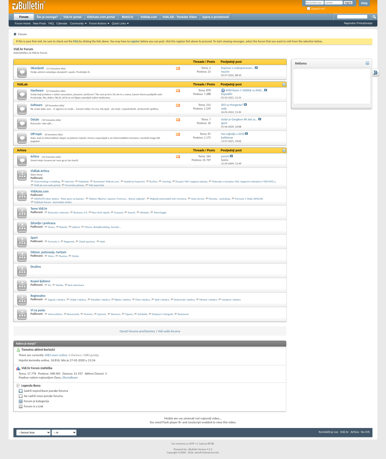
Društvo (36, 267)
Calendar (61, 23)
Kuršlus (153, 181)
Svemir (131, 212)
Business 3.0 (80, 212)
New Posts (39, 23)
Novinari (115, 314)
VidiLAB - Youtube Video (179, 17)
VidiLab (22, 84)
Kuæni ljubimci (40, 281)
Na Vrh (365, 432)
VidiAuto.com (40, 191)
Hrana (51, 227)
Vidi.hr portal (72, 17)
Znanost (118, 212)
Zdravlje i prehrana (43, 223)
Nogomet (69, 241)
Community (77, 23)
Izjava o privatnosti (215, 17)
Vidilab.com (149, 17)
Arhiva (21, 150)
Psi (49, 285)
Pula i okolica (143, 299)
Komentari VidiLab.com (106, 181)
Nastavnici (183, 314)
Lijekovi (76, 227)
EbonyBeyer (70, 377)
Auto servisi (197, 198)
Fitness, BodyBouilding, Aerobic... (103, 227)
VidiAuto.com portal (101, 17)
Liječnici (101, 314)
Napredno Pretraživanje (358, 23)
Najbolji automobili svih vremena (168, 198)
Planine (63, 256)
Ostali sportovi (87, 241)
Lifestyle (144, 212)
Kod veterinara (76, 285)
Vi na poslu (38, 310)
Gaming (166, 181)
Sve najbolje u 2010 (232, 134)
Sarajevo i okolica (231, 299)
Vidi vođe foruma (169, 331)
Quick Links (119, 23)
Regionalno (38, 296)
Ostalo (35, 119)
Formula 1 (53, 241)
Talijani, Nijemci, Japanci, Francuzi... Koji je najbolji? (117, 198)
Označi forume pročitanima (137, 331)
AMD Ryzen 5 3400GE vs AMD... (245, 90)
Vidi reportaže (96, 185)
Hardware (37, 90)
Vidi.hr (344, 432)
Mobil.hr (127, 17)
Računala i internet (58, 212)
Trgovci (129, 314)
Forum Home (23, 23)
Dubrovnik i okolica (184, 299)
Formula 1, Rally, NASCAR (249, 198)
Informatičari (55, 314)
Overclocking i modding (47, 181)
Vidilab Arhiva (40, 171)
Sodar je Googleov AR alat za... (239, 119)
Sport (34, 237)
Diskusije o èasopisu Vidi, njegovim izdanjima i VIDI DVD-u (243, 181)
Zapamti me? (316, 8)
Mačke (59, 285)
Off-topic (36, 134)
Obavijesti (37, 68)
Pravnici (88, 314)
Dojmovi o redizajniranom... (237, 68)
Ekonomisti (73, 314)
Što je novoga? (47, 17)
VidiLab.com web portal (47, 185)
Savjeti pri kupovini (134, 181)
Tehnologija (160, 212)
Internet (69, 181)
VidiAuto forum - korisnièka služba (53, 202)
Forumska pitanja (74, 185)
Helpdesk (84, 181)
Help (364, 3)
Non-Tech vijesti (100, 212)
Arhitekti (142, 314)
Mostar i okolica (208, 299)
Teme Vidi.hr (39, 208)
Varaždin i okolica (100, 299)
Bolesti (63, 227)
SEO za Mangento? (232, 105)
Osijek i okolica (78, 299)
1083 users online (55, 355)
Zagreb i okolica (56, 299)
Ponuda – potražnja (219, 198)
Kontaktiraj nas (328, 432)
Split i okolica (162, 299)
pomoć (225, 156)
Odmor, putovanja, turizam (48, 252)
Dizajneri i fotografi (162, 314)
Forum (23, 17)
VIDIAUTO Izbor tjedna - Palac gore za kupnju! (59, 198)
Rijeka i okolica (122, 299)
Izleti (102, 241)
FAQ (51, 23)
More (51, 256)
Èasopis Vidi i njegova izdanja (191, 181)
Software (36, 105)
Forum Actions (97, 23)
